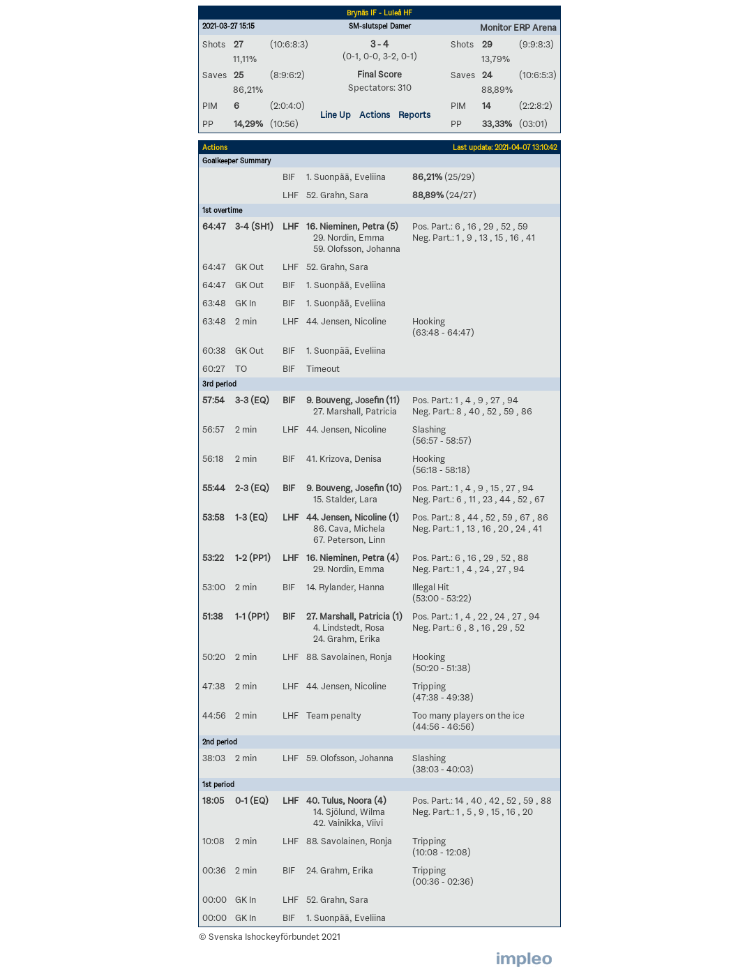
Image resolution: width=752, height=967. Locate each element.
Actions (374, 114)
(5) (391, 226)
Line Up (335, 114)
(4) (391, 557)
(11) (392, 399)
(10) (393, 487)
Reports (414, 114)
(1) (392, 517)
